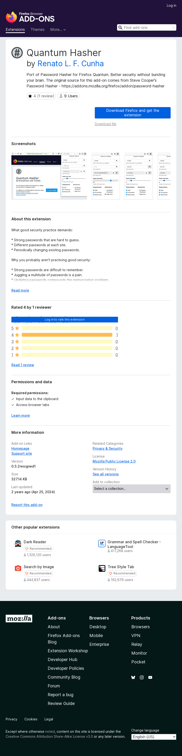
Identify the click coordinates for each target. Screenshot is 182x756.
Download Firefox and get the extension (132, 112)
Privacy (11, 719)
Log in (171, 5)
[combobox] (146, 27)
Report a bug (60, 694)
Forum (54, 685)
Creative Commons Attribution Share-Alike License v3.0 (49, 736)
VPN (135, 635)
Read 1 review (22, 365)
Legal (49, 719)
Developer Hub (62, 659)
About (54, 626)
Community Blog (64, 677)
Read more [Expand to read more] (20, 290)
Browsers (140, 626)
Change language (145, 730)
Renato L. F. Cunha (70, 63)
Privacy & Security (108, 448)
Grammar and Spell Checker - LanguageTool (134, 544)
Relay (136, 644)
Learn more (20, 415)
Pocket (138, 661)
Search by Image (39, 567)
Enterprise (99, 644)
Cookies (30, 719)
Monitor (139, 653)
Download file (105, 124)
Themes (38, 29)
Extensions (15, 29)
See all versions (106, 474)
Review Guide (61, 703)
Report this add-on (26, 505)
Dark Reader (35, 542)
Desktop (97, 626)
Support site (21, 453)
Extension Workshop (68, 650)
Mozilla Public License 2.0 (114, 461)
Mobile (96, 635)
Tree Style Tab (121, 567)
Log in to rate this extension (65, 319)
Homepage (20, 448)
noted (50, 731)
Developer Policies (66, 668)
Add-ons (57, 617)
